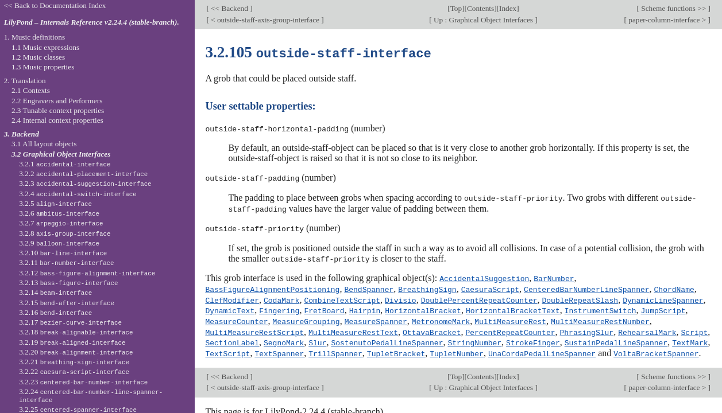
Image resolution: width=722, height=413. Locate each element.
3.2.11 (66, 262)
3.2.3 (85, 183)
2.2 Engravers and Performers (56, 100)
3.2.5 (55, 203)
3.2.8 (64, 233)
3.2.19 (72, 342)
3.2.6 (59, 213)
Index (507, 8)
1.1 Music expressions (45, 47)
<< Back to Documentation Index (55, 5)
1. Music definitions (34, 37)
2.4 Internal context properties (57, 120)
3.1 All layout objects (43, 143)
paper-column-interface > (667, 19)
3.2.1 (64, 163)
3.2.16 (55, 312)
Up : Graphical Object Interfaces (483, 19)
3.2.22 (74, 371)
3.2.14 (55, 292)
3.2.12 (87, 272)
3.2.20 (76, 352)
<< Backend (229, 8)
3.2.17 (70, 322)
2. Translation (25, 80)
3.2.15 (66, 302)
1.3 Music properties (42, 67)
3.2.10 (63, 252)
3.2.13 (68, 282)
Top (456, 8)
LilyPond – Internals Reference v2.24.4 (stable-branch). (91, 22)
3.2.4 (78, 193)
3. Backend (21, 134)
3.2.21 (74, 361)
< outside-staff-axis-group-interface (265, 19)
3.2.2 (83, 173)
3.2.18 (76, 332)
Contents (480, 8)
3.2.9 (59, 243)
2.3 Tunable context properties (57, 110)
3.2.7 (61, 223)
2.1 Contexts (30, 90)
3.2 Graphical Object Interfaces (60, 154)
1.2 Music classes (38, 57)
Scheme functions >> (673, 8)
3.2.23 (83, 381)
